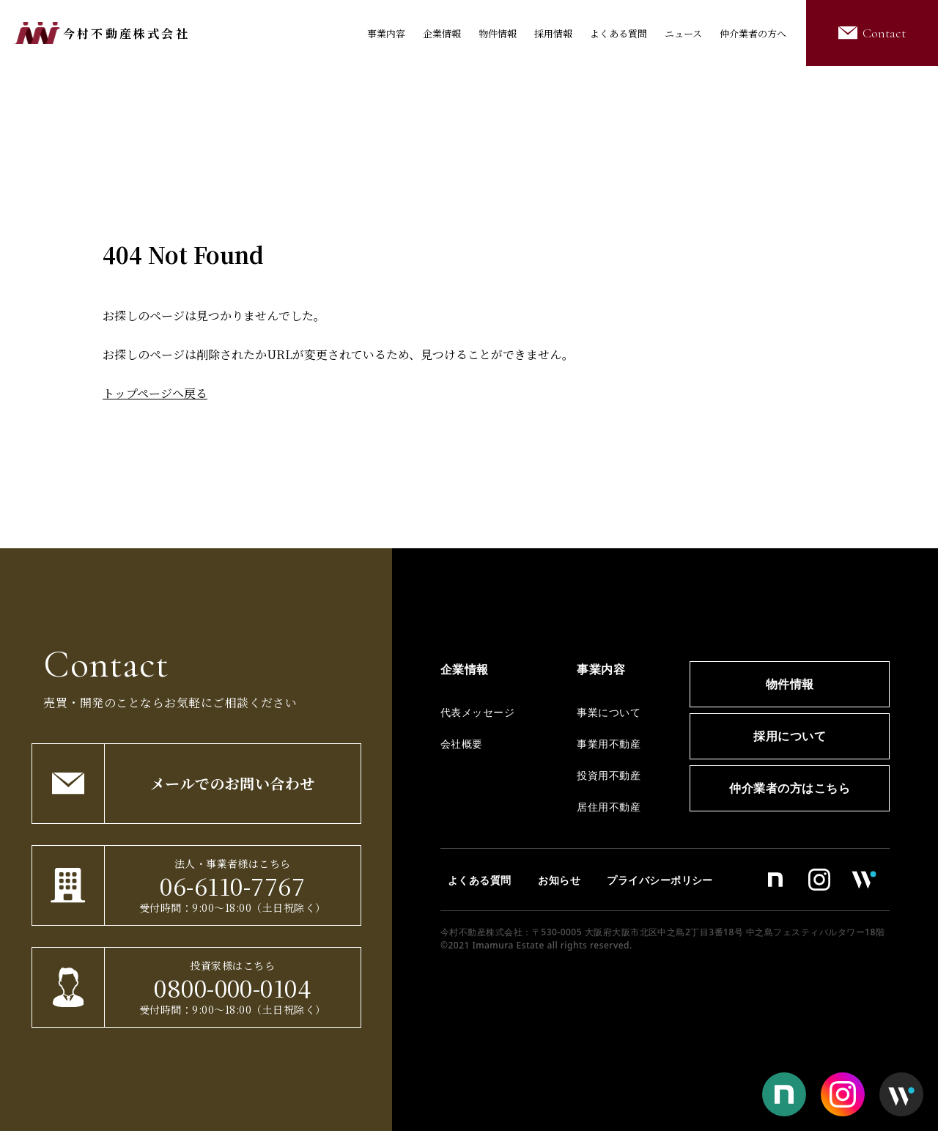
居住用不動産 (608, 807)
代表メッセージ (477, 712)
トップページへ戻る (155, 393)
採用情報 (553, 33)
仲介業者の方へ (753, 33)
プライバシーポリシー (660, 880)
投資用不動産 (608, 775)
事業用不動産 (608, 744)
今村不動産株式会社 (126, 33)
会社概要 (461, 744)
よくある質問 (618, 33)
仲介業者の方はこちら (789, 788)
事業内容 (386, 33)
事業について (608, 712)
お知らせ (559, 880)
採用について (789, 736)
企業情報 (442, 33)
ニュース (683, 33)
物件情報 (498, 33)
